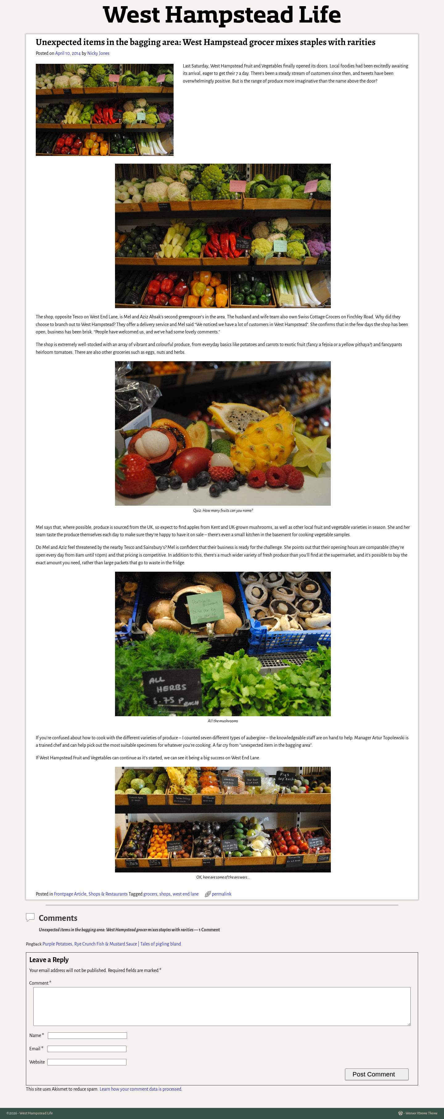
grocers (150, 894)
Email (37, 1056)
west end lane (186, 894)
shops (165, 894)
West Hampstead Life (36, 1113)
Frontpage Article (70, 894)
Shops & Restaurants (108, 894)
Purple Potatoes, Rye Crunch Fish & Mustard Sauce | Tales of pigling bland (112, 943)
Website (37, 1069)
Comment (40, 983)
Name (37, 1042)
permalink (221, 894)
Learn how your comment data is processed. (141, 1096)
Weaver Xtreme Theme (421, 1113)
